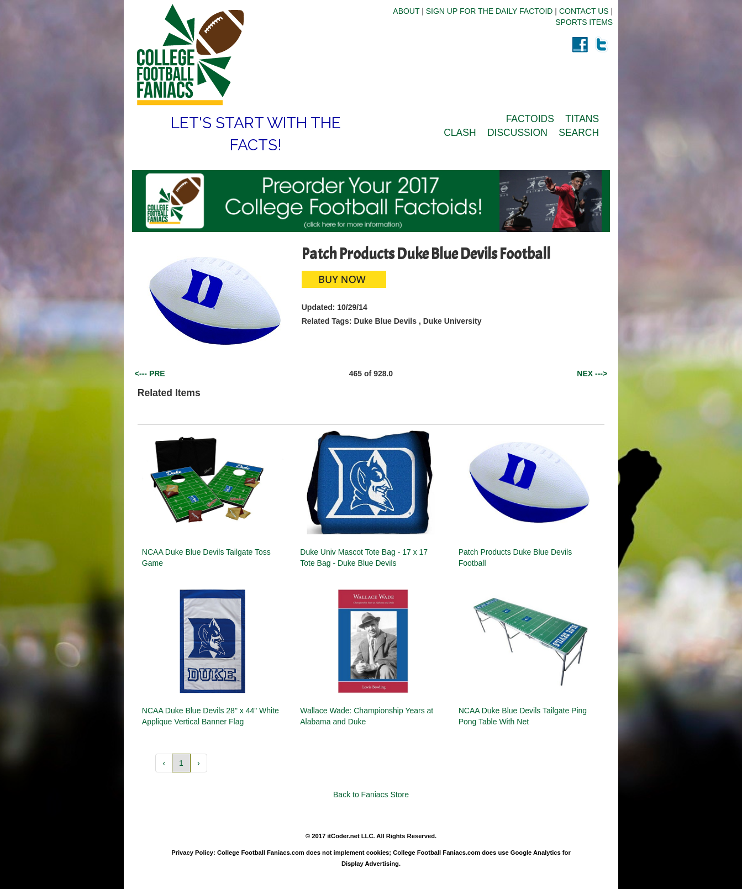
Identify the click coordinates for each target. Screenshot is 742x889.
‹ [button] (163, 763)
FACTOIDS (530, 118)
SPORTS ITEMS (584, 22)
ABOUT (406, 11)
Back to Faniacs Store (371, 794)
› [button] (198, 763)
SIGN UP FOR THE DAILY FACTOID (489, 11)
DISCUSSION (517, 132)
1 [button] (181, 763)
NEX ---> (592, 373)
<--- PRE (150, 373)
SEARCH (579, 132)
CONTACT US (584, 11)
